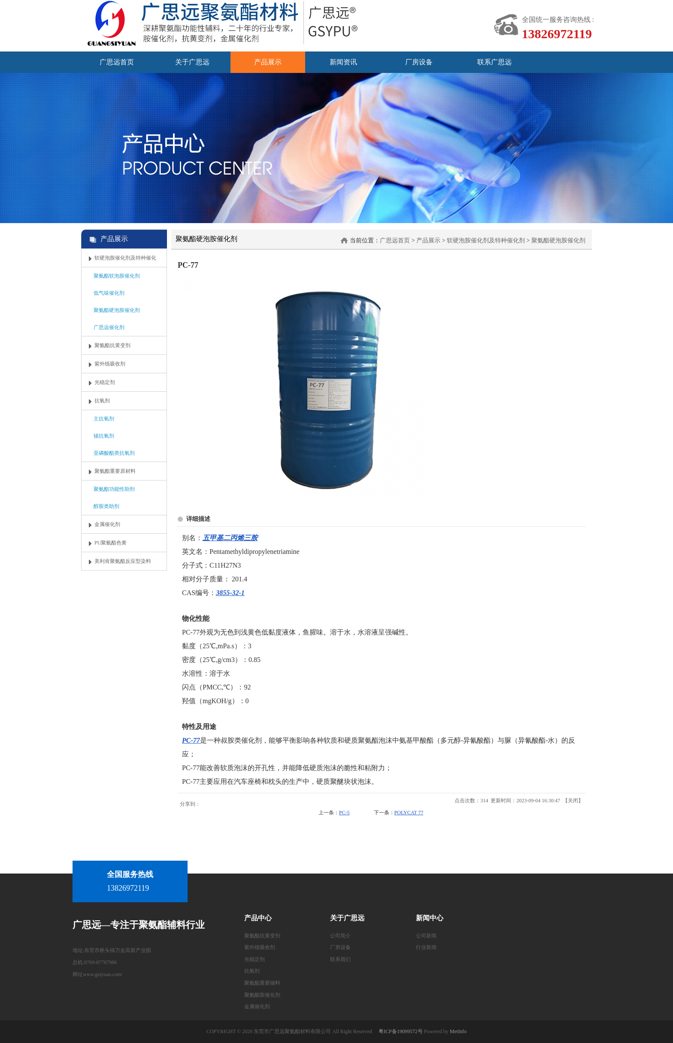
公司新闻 (426, 936)
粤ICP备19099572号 (401, 1031)
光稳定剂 (254, 959)
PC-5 (344, 813)
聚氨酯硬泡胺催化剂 (558, 240)
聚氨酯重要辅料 (262, 983)
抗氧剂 (252, 971)
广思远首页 (395, 240)
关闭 (573, 801)
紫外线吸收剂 (259, 947)
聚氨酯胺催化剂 (262, 995)
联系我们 (340, 959)
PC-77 (191, 740)
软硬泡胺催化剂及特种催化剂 (486, 240)
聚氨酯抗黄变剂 (262, 936)
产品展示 (428, 240)
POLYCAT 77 (409, 813)
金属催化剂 (257, 1007)
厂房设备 (340, 947)
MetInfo (458, 1031)
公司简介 (340, 936)
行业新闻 (426, 947)
